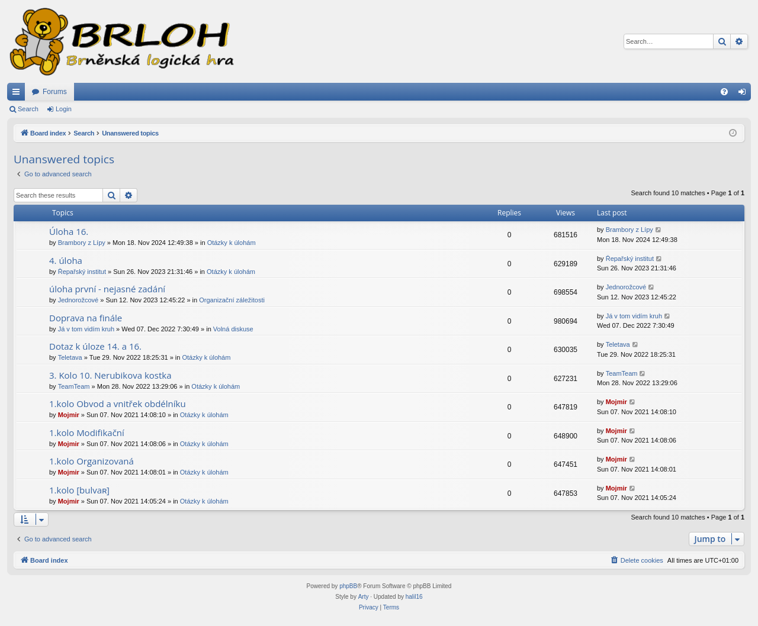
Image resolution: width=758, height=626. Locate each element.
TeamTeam (74, 386)
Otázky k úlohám (231, 242)
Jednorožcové (78, 300)
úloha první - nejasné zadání (107, 289)
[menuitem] (724, 92)
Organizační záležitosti (232, 300)
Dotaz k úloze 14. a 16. (95, 346)
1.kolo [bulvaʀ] (79, 490)
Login (64, 108)
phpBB (348, 586)
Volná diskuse (233, 329)
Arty (363, 596)
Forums (55, 92)
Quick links (18, 94)
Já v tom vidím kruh (86, 329)
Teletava (70, 357)
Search (28, 108)
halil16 (414, 596)
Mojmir (68, 414)
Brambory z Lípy (81, 242)
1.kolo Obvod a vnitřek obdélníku (117, 403)
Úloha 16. (68, 231)
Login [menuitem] (744, 94)
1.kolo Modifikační (86, 432)
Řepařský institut (82, 271)
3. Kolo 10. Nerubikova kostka (110, 375)
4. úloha (65, 260)
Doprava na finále (85, 318)
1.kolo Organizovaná (91, 461)
